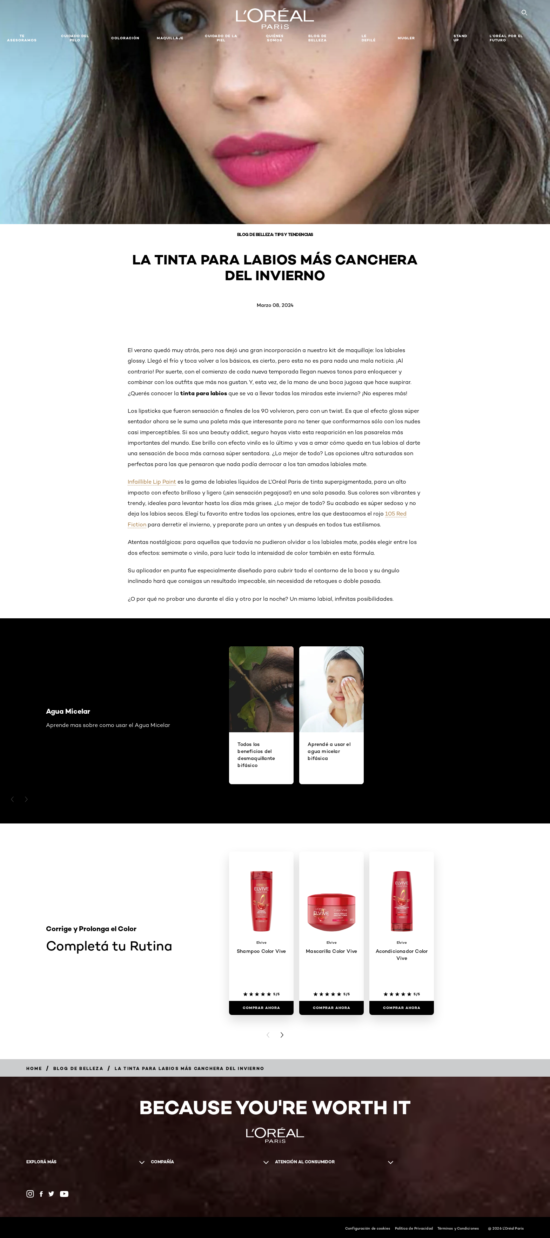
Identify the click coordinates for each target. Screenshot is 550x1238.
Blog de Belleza (317, 38)
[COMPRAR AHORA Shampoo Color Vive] (261, 1008)
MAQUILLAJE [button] (170, 38)
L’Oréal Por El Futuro (506, 38)
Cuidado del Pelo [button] (75, 38)
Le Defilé (369, 38)
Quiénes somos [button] (275, 38)
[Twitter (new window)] (51, 1194)
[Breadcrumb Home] (34, 1068)
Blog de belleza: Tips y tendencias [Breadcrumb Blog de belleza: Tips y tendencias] (275, 234)
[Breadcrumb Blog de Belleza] (78, 1068)
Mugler (406, 38)
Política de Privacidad (414, 1228)
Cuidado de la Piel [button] (221, 38)
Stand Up (460, 38)
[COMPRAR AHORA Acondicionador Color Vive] (401, 1008)
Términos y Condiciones (458, 1228)
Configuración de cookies (367, 1228)
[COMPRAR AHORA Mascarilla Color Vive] (331, 1008)
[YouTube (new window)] (64, 1194)
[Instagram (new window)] (30, 1194)
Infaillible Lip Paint (152, 481)
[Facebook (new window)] (41, 1194)
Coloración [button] (125, 38)
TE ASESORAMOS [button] (22, 38)
